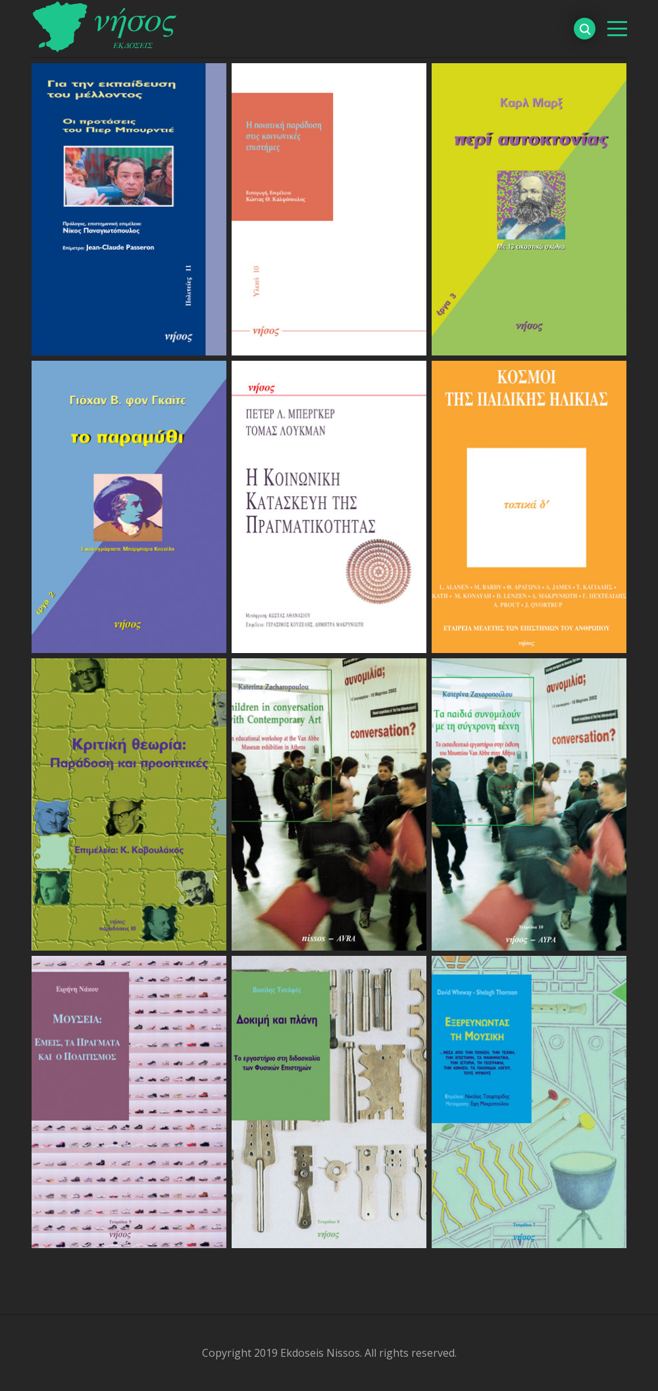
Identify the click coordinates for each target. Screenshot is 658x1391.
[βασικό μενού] (617, 28)
